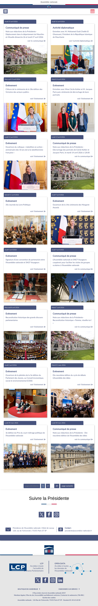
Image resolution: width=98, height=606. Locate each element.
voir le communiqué (36, 41)
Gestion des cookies (49, 597)
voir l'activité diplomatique (81, 41)
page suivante (67, 486)
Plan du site (30, 595)
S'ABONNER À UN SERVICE (68, 589)
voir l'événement (38, 99)
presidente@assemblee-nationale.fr (78, 531)
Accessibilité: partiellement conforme (47, 595)
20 (57, 486)
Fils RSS (80, 595)
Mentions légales (19, 595)
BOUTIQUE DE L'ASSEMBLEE (28, 589)
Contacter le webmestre (69, 595)
